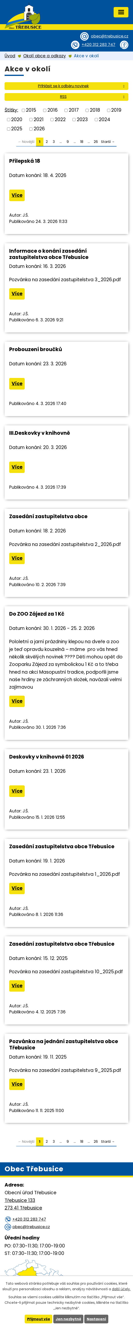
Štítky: (11, 110)
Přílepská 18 (24, 160)
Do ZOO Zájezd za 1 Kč (36, 613)
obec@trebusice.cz (109, 36)
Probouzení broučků (35, 349)
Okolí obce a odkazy (44, 56)
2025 (16, 128)
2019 (116, 110)
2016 (52, 110)
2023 (82, 119)
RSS (93, 96)
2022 (60, 119)
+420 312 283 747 (98, 44)
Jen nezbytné (68, 1319)
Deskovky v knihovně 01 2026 (46, 756)
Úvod (10, 56)
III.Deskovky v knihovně (39, 432)
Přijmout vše (38, 1319)
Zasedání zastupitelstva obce (48, 516)
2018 (95, 110)
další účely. (121, 1289)
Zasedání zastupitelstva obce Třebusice (61, 846)
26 (96, 141)
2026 (39, 128)
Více (17, 195)
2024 (104, 119)
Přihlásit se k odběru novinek (82, 85)
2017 (74, 110)
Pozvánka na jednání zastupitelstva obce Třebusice (63, 1044)
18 (81, 141)
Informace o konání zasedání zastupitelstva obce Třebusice (48, 254)
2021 (39, 119)
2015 (31, 110)
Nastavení (96, 1319)
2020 (16, 119)
